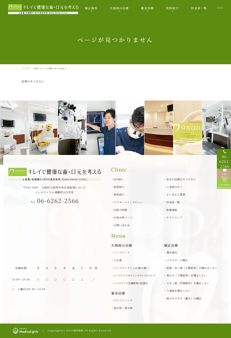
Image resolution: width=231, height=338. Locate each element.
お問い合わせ (122, 225)
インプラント (122, 252)
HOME (26, 68)
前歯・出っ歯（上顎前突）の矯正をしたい (192, 268)
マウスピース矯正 (177, 260)
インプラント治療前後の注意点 (131, 283)
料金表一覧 (199, 8)
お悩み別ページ (123, 217)
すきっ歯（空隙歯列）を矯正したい (188, 283)
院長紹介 (119, 194)
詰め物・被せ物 (123, 308)
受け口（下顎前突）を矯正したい (187, 275)
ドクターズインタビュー (128, 202)
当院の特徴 (120, 210)
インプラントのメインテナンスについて (134, 275)
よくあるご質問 (175, 194)
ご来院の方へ (174, 187)
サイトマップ (174, 217)
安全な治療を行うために (181, 179)
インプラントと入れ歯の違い (131, 268)
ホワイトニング (123, 300)
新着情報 (171, 210)
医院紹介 (172, 8)
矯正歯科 (91, 8)
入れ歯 (118, 260)
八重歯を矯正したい (179, 291)
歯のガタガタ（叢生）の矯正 (184, 298)
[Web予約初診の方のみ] (223, 189)
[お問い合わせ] (223, 173)
